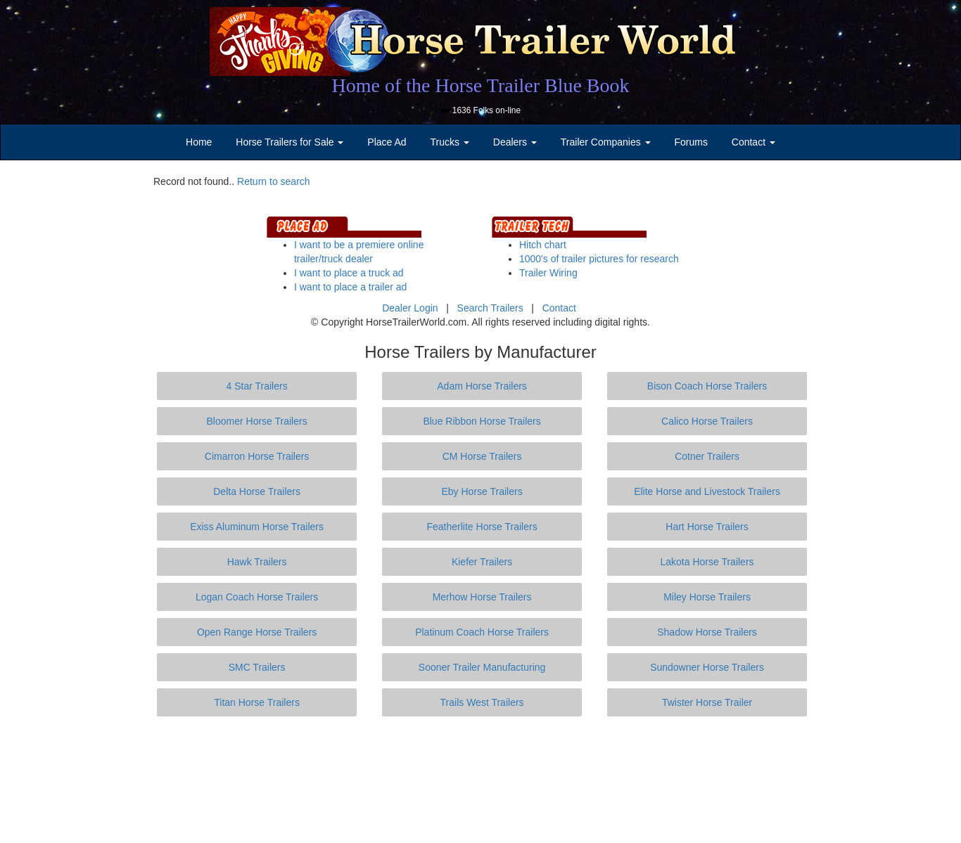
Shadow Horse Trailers (707, 632)
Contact (559, 308)
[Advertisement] (480, 779)
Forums (690, 142)
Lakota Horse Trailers (707, 561)
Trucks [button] (450, 142)
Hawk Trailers (257, 561)
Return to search (273, 181)
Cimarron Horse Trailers (257, 456)
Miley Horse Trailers (707, 597)
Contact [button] (753, 142)
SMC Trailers (257, 667)
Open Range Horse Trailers (257, 632)
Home (199, 142)
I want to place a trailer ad (350, 286)
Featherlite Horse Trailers (481, 526)
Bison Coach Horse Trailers (707, 386)
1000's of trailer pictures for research (599, 258)
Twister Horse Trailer (707, 702)
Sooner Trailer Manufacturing (482, 667)
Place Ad (386, 142)
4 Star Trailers (257, 386)
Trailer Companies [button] (606, 142)
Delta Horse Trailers (256, 491)
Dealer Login (410, 308)
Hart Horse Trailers (707, 526)
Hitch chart (542, 244)
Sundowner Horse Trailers (707, 667)
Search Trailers (490, 308)
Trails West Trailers (482, 702)
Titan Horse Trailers (257, 702)
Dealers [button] (515, 142)
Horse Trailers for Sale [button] (289, 142)
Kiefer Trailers (482, 561)
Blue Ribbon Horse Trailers (481, 421)
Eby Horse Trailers (481, 491)
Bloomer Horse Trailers (257, 421)
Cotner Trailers (707, 456)
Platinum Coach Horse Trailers (482, 632)
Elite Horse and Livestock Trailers (707, 491)
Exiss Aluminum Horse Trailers (257, 526)
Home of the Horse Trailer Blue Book (480, 85)
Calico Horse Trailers (707, 421)
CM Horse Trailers (482, 456)
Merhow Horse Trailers (482, 597)
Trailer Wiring (548, 272)
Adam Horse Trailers (482, 386)
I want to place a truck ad (349, 272)
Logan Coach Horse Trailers (257, 597)
